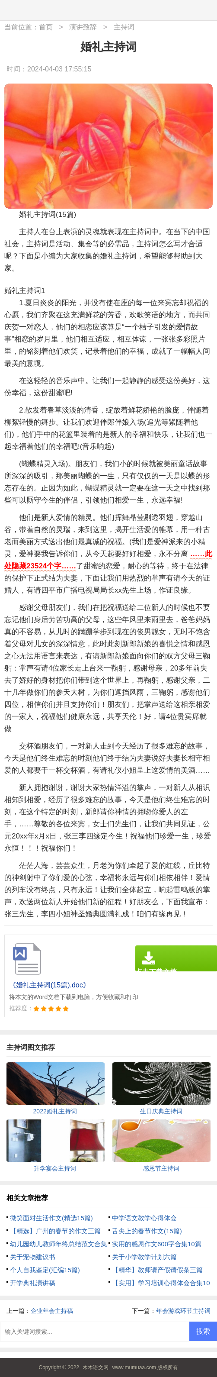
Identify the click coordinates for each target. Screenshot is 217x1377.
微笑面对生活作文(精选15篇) (51, 1218)
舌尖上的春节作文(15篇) (147, 1231)
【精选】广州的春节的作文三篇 (55, 1231)
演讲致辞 (83, 27)
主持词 (124, 27)
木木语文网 (95, 1367)
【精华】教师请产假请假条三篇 (157, 1270)
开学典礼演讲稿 (32, 1283)
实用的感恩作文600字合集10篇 (156, 1244)
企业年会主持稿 (52, 1310)
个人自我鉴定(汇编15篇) (45, 1270)
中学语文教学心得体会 (144, 1218)
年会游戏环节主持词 (183, 1310)
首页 (46, 27)
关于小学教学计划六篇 (144, 1257)
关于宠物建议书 (32, 1257)
